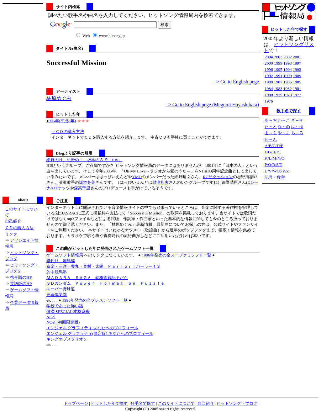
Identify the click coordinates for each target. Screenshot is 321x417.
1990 (287, 75)
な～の (284, 126)
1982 (287, 88)
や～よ (284, 132)
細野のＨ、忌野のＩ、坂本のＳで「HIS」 (84, 159)
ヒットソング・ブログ (237, 403)
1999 (278, 63)
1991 (278, 75)
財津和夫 (160, 182)
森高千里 (82, 188)
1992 (269, 75)
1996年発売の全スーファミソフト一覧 (176, 255)
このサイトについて (176, 403)
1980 (269, 94)
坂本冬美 (87, 182)
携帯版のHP (21, 277)
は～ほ (297, 126)
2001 (297, 57)
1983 (278, 88)
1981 (297, 88)
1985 (297, 82)
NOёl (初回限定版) (63, 322)
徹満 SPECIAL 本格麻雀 (68, 311)
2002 (287, 57)
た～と (271, 126)
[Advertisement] (23, 99)
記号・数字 (275, 177)
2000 (269, 63)
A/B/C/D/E (274, 145)
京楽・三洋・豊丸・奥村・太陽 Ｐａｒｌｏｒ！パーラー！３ (103, 266)
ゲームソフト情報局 (64, 255)
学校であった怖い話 (64, 306)
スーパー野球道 (60, 289)
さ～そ (297, 120)
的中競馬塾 (56, 272)
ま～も (271, 132)
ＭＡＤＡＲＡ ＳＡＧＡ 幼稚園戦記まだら (87, 277)
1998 (287, 63)
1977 (297, 94)
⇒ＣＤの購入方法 (67, 131)
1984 (269, 88)
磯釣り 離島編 (60, 260)
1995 (278, 69)
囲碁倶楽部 (56, 294)
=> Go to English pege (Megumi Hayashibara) (212, 104)
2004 (269, 57)
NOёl (50, 316)
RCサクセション (218, 176)
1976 (269, 101)
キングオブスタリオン (66, 339)
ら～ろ (297, 132)
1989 (297, 75)
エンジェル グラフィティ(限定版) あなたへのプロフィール (99, 333)
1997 (297, 63)
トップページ (76, 403)
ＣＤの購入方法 (19, 227)
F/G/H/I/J (273, 152)
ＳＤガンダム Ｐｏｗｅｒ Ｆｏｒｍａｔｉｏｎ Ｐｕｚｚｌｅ (105, 283)
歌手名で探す (288, 110)
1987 (278, 82)
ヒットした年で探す (289, 29)
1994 (287, 69)
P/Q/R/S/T (273, 164)
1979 (278, 94)
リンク (11, 234)
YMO (137, 176)
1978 (287, 94)
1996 (269, 69)
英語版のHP (21, 283)
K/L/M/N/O (275, 158)
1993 (297, 69)
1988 (269, 82)
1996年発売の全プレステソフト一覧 (95, 300)
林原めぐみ (58, 98)
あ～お (271, 120)
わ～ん (271, 139)
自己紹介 (13, 221)
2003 (278, 57)
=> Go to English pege (236, 81)
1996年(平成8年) (61, 121)
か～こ (284, 120)
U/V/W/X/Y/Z (277, 171)
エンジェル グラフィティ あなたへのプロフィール (92, 327)
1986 (287, 82)
